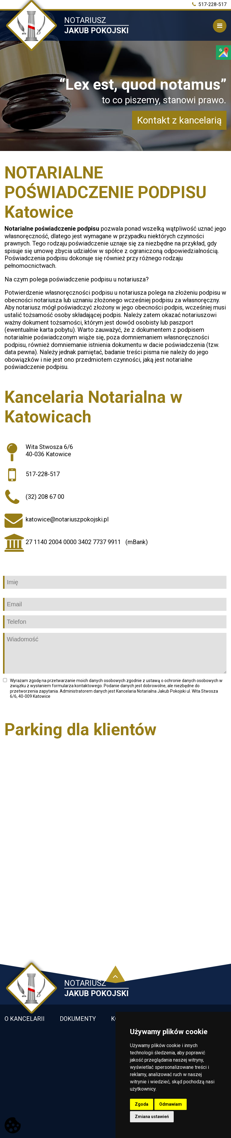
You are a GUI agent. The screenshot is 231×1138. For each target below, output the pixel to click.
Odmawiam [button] (170, 1104)
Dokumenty (78, 1018)
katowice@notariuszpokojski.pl (67, 519)
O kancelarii (25, 1018)
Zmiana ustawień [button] (152, 1116)
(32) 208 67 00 (45, 496)
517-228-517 (209, 4)
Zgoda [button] (141, 1104)
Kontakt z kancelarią (179, 120)
